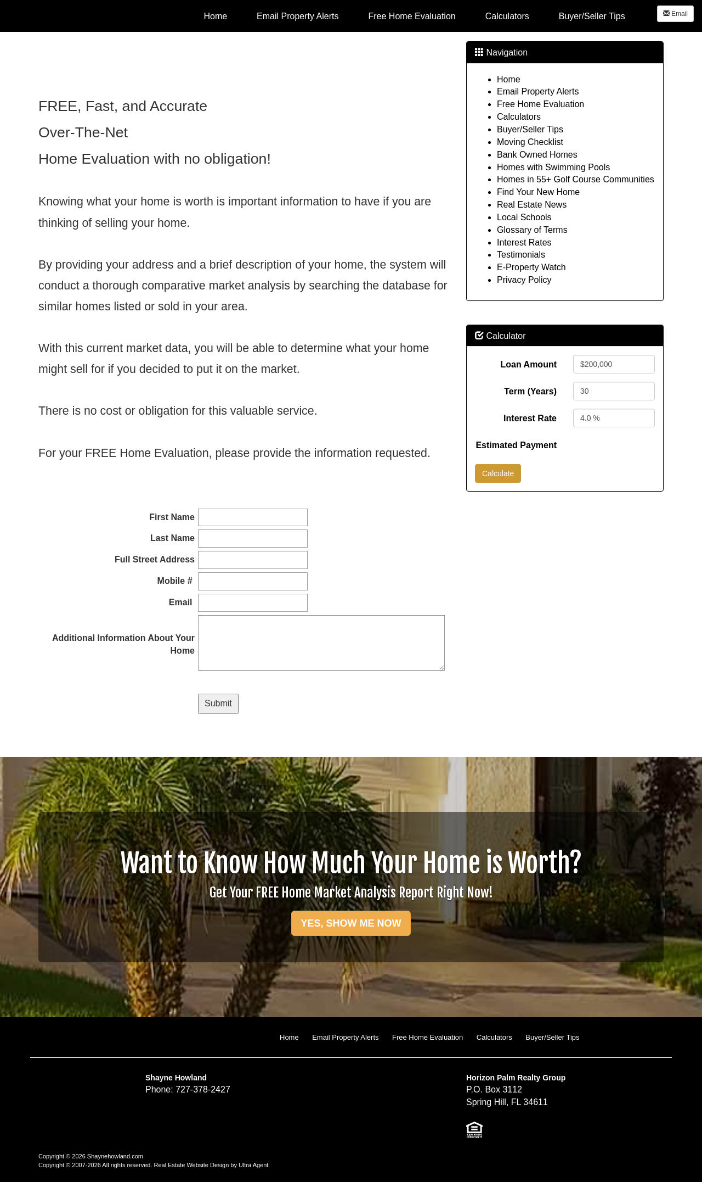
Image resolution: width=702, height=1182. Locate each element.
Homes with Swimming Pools (553, 167)
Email (675, 14)
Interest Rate (530, 418)
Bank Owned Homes (537, 154)
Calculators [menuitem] (507, 16)
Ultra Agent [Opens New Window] (253, 1165)
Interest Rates (524, 242)
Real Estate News (532, 204)
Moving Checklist (530, 142)
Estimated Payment (516, 445)
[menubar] (414, 16)
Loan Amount (529, 364)
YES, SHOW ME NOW (351, 923)
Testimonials (521, 254)
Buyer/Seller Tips (530, 129)
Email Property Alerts (538, 91)
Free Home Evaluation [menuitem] (412, 16)
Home (508, 79)
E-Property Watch (531, 267)
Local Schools (524, 217)
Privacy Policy (524, 280)
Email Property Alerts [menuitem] (297, 16)
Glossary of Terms (532, 230)
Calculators (519, 116)
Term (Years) (530, 391)
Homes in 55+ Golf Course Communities (575, 179)
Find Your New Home (538, 192)
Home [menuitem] (215, 16)
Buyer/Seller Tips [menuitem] (592, 16)
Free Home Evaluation (540, 104)
